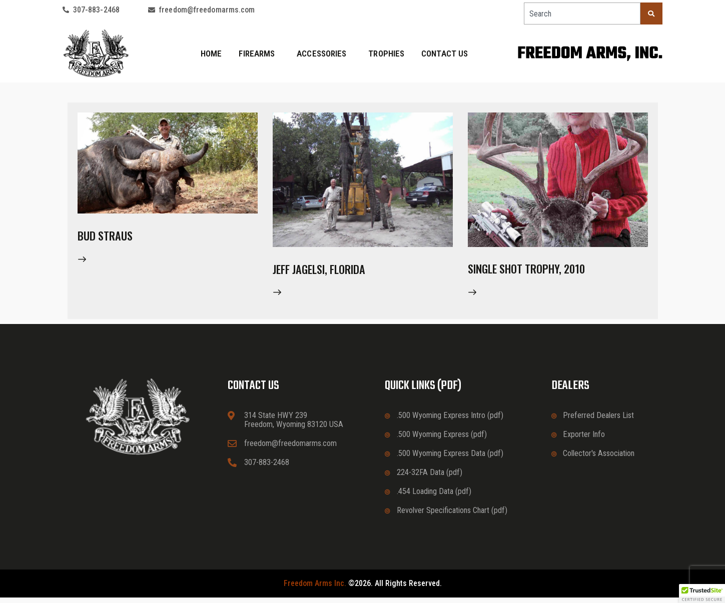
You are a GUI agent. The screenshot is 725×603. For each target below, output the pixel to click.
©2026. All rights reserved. (363, 589)
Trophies (386, 53)
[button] (702, 593)
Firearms (259, 53)
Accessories (324, 53)
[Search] (651, 13)
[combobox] (582, 13)
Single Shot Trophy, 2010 (544, 270)
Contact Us (444, 53)
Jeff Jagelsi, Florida (334, 270)
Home (211, 53)
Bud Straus (113, 237)
